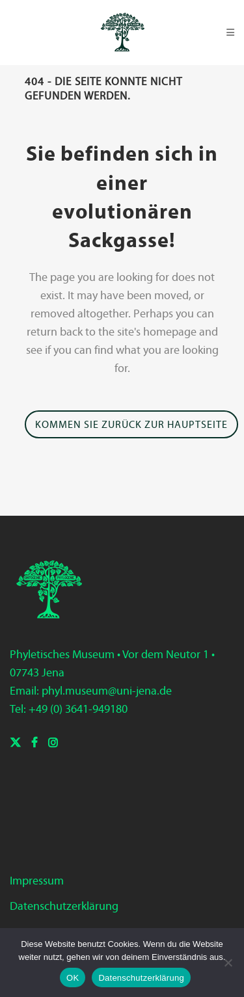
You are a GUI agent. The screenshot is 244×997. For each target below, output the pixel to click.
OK (72, 978)
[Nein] (227, 962)
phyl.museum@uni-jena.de (107, 691)
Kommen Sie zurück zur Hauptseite (131, 424)
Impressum (37, 880)
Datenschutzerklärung (64, 906)
